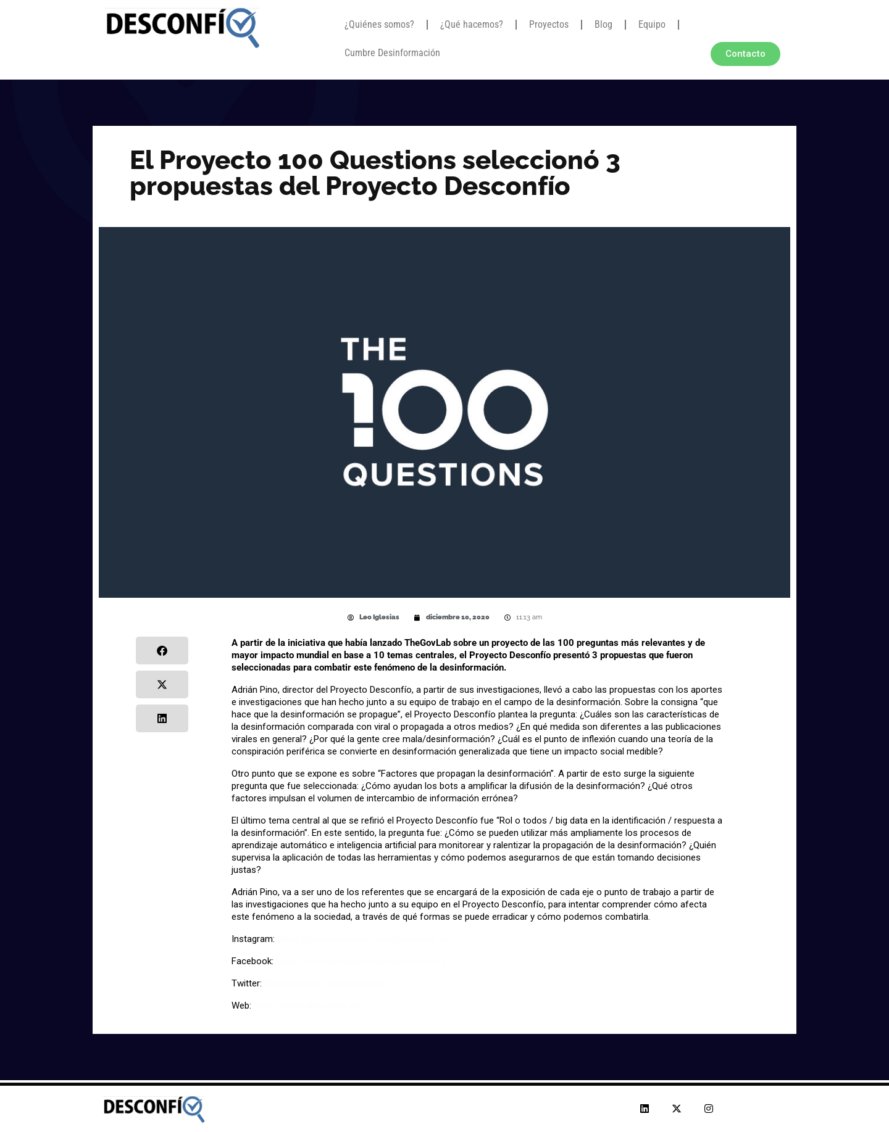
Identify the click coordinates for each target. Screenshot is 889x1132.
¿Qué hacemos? (471, 24)
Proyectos (549, 24)
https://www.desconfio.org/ (310, 1005)
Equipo (652, 24)
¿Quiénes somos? (379, 24)
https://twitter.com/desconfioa (327, 983)
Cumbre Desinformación (392, 53)
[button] (162, 650)
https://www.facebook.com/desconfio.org (362, 961)
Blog (603, 24)
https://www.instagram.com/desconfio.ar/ (364, 938)
